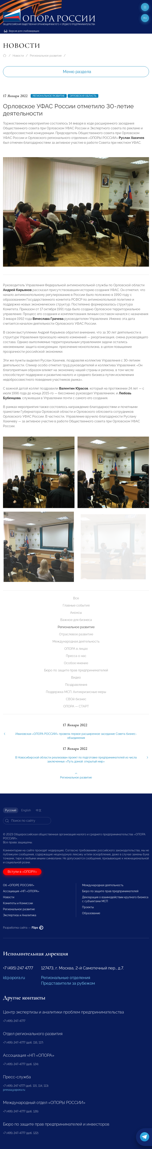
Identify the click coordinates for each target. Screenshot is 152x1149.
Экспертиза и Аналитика (19, 915)
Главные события (76, 605)
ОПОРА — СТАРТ (76, 706)
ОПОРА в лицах (76, 649)
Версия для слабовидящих (21, 31)
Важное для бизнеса (76, 620)
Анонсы (76, 613)
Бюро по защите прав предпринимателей (76, 670)
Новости (18, 55)
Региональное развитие (46, 55)
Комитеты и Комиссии (18, 903)
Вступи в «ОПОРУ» (22, 872)
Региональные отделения (65, 977)
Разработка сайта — (23, 927)
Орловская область (83, 95)
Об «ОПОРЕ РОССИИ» (18, 885)
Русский (10, 810)
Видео (76, 677)
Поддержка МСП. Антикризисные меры (76, 692)
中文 (38, 810)
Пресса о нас (76, 656)
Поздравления (76, 685)
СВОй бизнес (76, 699)
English (26, 810)
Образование (91, 913)
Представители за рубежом (68, 983)
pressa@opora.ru (14, 1089)
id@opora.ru (14, 977)
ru (145, 18)
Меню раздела (77, 71)
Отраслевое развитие (76, 634)
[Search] (27, 820)
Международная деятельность (76, 641)
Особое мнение (76, 663)
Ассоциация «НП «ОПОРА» (21, 891)
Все (76, 598)
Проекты (88, 907)
